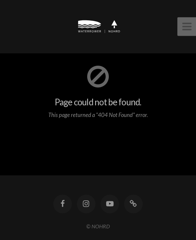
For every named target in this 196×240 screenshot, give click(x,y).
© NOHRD (98, 226)
